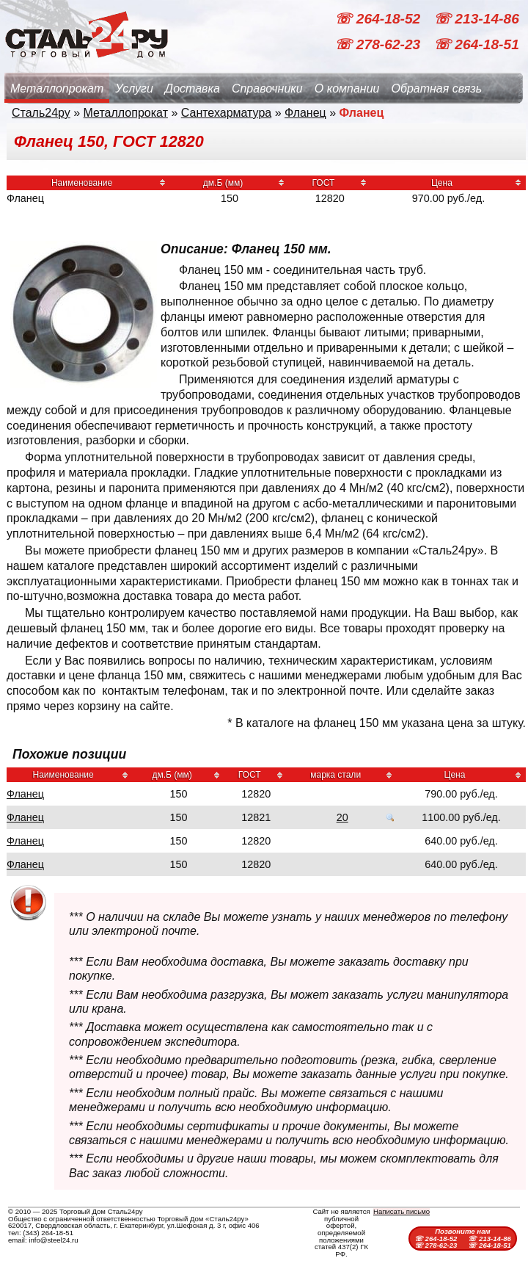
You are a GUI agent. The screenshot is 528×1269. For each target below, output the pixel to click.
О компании (347, 88)
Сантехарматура (226, 112)
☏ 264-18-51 (476, 44)
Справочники (267, 88)
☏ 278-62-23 (379, 44)
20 (342, 817)
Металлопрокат (56, 88)
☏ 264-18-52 (379, 18)
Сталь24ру (41, 112)
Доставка (192, 88)
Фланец (305, 112)
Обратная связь (436, 88)
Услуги (134, 88)
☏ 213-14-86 (476, 18)
